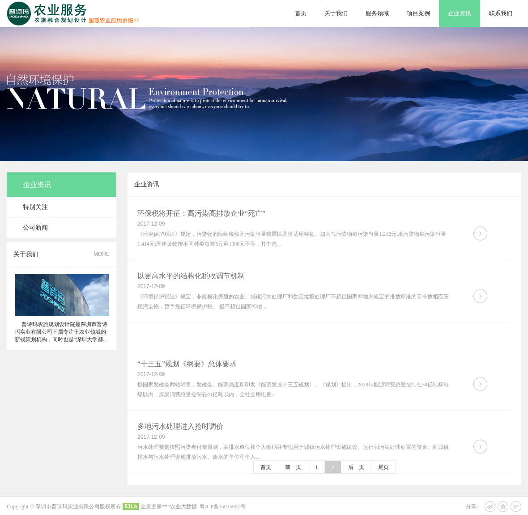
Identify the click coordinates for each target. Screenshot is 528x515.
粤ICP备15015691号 (223, 506)
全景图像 (151, 506)
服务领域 (377, 13)
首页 (301, 13)
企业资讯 (459, 13)
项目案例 (418, 13)
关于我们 (336, 13)
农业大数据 (183, 506)
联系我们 (500, 13)
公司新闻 (35, 227)
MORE (102, 254)
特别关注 (35, 207)
